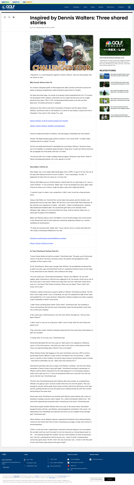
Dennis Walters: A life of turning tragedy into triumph (49, 121)
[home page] (8, 7)
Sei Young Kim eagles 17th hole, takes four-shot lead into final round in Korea (119, 91)
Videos (93, 7)
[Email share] (13, 17)
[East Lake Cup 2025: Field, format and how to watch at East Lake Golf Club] (104, 76)
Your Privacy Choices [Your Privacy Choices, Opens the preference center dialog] (96, 479)
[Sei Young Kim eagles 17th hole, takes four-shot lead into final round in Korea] (104, 92)
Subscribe (6, 467)
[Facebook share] (5, 17)
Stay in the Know (7, 460)
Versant (17, 476)
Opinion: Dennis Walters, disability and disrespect (47, 126)
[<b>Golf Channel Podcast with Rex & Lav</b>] (115, 47)
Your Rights (52, 477)
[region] (67, 479)
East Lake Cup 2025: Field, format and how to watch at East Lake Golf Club (120, 75)
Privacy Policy (63, 476)
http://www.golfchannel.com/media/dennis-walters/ (48, 238)
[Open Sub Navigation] (69, 7)
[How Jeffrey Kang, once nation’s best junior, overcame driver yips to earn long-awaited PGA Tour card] (104, 100)
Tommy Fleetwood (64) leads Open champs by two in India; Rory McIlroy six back (120, 115)
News (85, 7)
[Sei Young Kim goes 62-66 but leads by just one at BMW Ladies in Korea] (104, 109)
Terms (37, 476)
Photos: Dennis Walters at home (41, 243)
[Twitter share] (9, 17)
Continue (109, 479)
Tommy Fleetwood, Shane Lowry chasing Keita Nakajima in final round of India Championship (119, 83)
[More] (129, 7)
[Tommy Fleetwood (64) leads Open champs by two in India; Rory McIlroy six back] (104, 117)
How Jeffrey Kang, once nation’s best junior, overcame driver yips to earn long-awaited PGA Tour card (119, 99)
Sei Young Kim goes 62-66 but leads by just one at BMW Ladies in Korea (120, 107)
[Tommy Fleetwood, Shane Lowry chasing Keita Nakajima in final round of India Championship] (104, 84)
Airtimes (100, 7)
